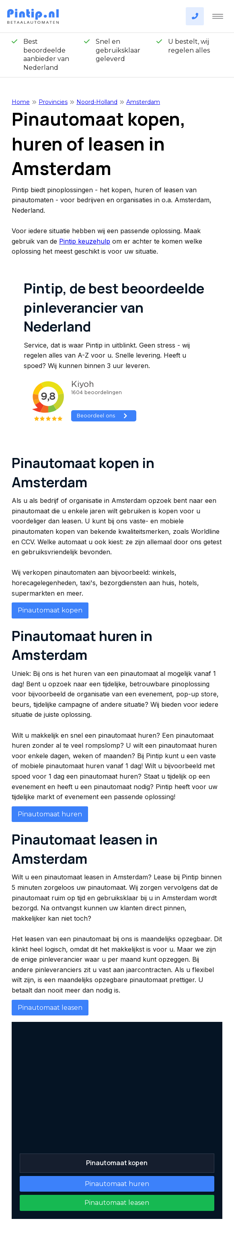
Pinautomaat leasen (50, 1007)
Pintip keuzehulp (84, 241)
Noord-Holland (96, 102)
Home (21, 102)
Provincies (53, 102)
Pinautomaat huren (50, 814)
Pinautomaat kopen (50, 610)
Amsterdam (143, 102)
